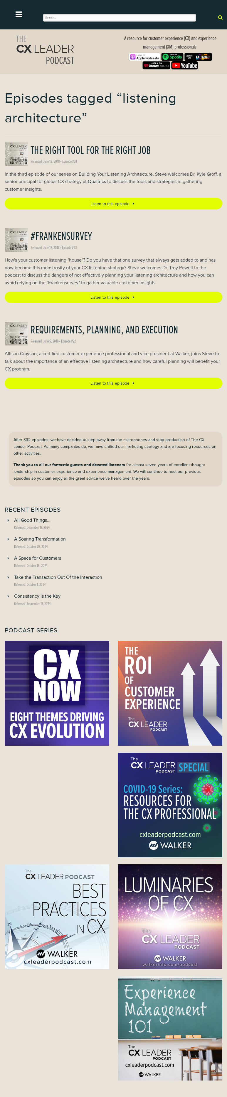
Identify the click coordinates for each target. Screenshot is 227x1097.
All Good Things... (32, 520)
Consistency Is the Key (37, 596)
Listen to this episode (113, 203)
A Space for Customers (37, 558)
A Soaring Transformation (40, 539)
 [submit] (220, 17)
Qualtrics (97, 181)
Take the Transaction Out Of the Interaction (58, 577)
